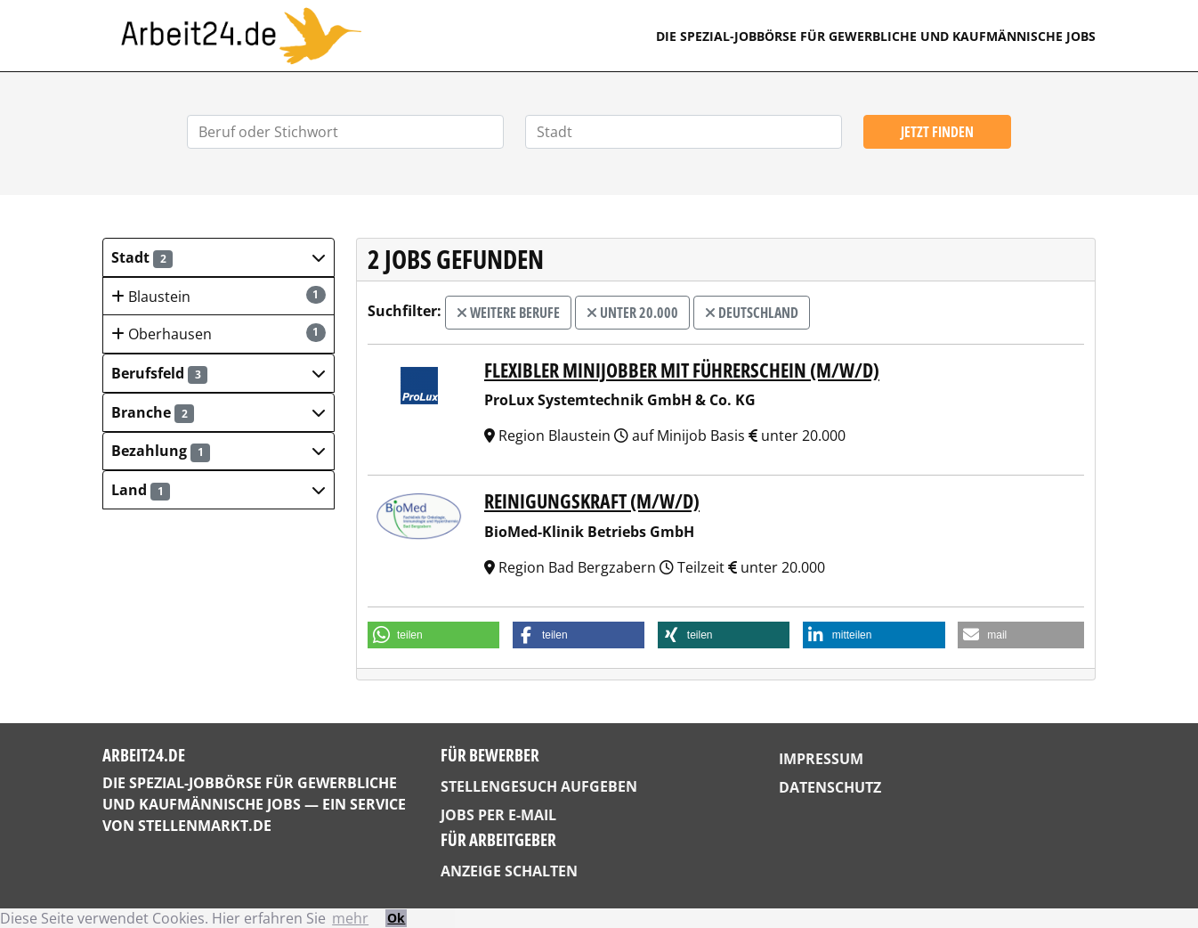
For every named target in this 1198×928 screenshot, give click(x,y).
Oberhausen (218, 333)
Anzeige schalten (509, 871)
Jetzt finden (937, 132)
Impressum (821, 759)
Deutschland (751, 312)
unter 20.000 (632, 312)
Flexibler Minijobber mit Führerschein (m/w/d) (681, 370)
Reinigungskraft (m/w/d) (592, 501)
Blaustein (218, 296)
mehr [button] (350, 918)
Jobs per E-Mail (498, 815)
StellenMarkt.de (204, 825)
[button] (218, 257)
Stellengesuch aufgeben (539, 786)
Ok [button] (396, 917)
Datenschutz (830, 787)
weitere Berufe (508, 312)
